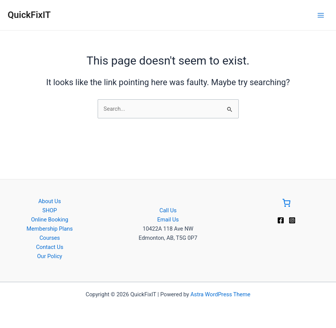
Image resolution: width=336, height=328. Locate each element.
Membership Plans (50, 228)
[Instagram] (292, 220)
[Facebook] (280, 220)
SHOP (49, 210)
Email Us (168, 219)
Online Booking (49, 219)
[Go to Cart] (286, 204)
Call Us (168, 210)
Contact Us (49, 247)
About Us (49, 201)
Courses (49, 237)
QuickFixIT (29, 15)
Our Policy (49, 256)
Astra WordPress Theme (220, 294)
